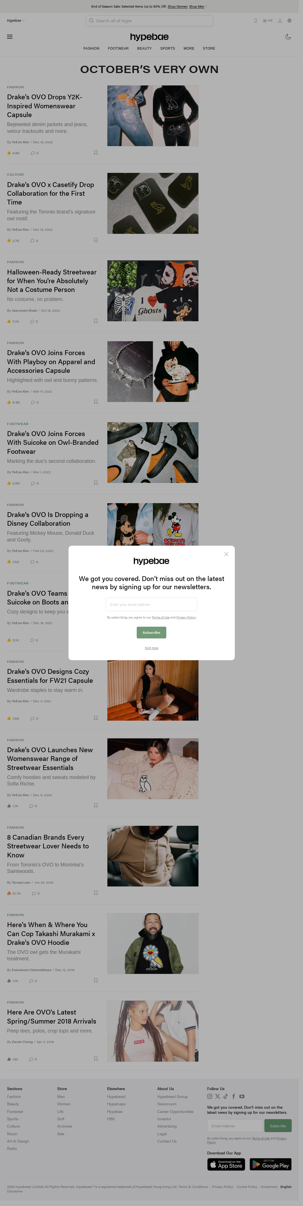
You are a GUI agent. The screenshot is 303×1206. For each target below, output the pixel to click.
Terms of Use (161, 617)
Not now (151, 648)
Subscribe (151, 632)
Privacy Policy (186, 617)
